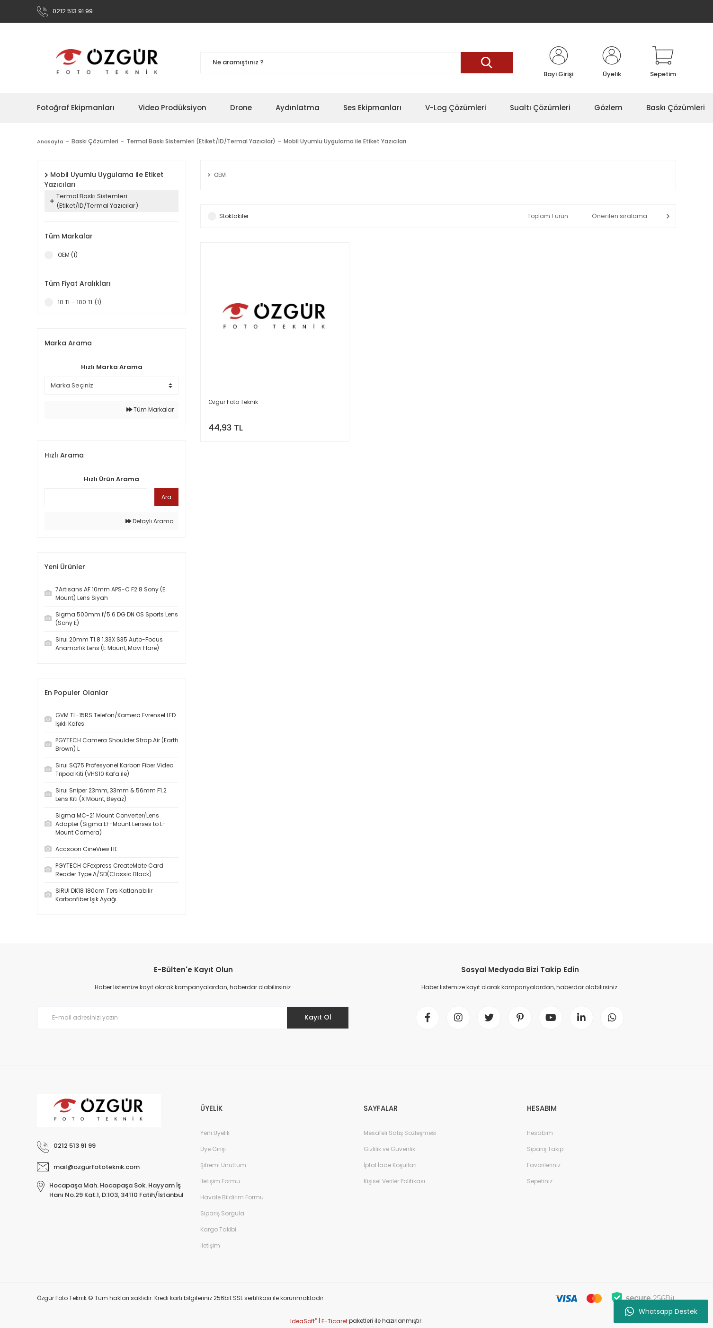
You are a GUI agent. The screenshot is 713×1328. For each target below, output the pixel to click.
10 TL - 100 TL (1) (79, 302)
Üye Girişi (213, 1149)
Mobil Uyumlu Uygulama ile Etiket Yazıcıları (346, 141)
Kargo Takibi (218, 1229)
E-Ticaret (334, 1321)
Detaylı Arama (149, 521)
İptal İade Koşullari (390, 1165)
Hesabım (540, 1133)
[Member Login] (558, 62)
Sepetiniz (540, 1181)
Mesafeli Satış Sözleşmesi (400, 1133)
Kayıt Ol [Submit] (317, 1017)
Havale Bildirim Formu (232, 1197)
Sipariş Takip (545, 1149)
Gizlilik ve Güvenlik (389, 1149)
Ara (166, 497)
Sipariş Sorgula (222, 1213)
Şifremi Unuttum (223, 1165)
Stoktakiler (234, 216)
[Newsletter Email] (193, 1017)
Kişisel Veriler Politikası (394, 1181)
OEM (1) (68, 255)
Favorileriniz (544, 1165)
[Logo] (107, 62)
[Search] (356, 62)
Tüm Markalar (150, 409)
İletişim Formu (220, 1181)
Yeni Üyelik (215, 1133)
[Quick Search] (96, 497)
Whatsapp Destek (661, 1311)
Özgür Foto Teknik (233, 402)
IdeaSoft (303, 1321)
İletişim (210, 1245)
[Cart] (663, 62)
